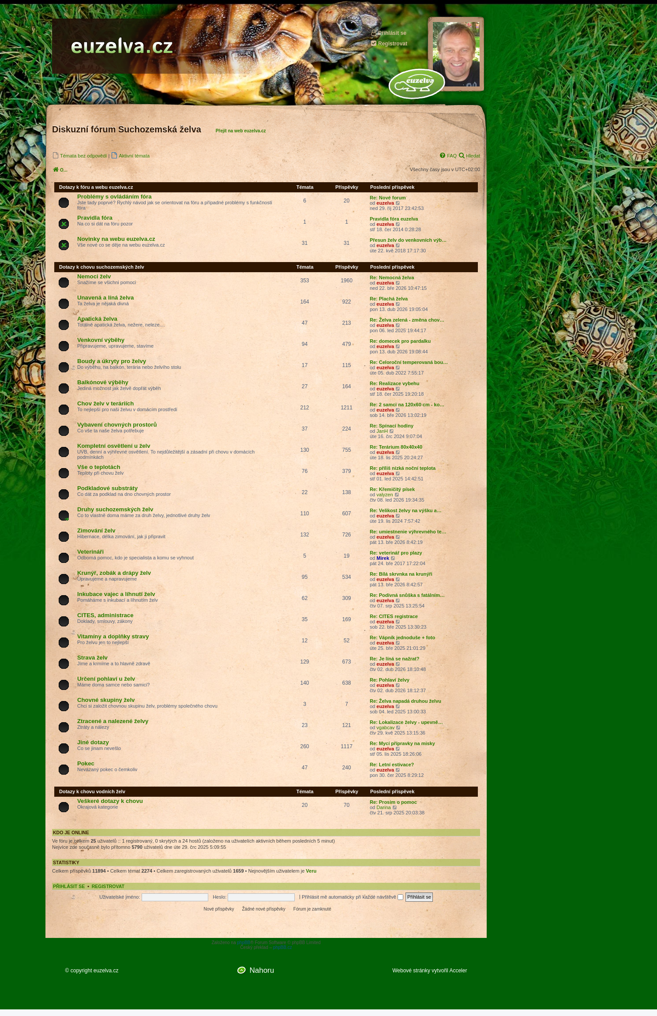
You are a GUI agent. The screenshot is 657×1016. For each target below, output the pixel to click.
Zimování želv (96, 530)
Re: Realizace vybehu (395, 383)
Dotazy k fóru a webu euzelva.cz (96, 187)
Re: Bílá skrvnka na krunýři (401, 574)
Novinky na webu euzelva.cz (116, 239)
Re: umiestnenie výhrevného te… (408, 531)
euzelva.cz (106, 970)
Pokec (85, 763)
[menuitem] (79, 155)
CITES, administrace (105, 615)
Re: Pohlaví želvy (389, 679)
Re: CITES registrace (394, 616)
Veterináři (90, 551)
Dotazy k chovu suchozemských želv (101, 267)
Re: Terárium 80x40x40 (396, 447)
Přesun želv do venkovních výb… (408, 240)
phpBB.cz (282, 947)
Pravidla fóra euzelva (394, 218)
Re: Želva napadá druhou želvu (405, 701)
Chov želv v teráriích (105, 403)
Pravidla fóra (95, 217)
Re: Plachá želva (389, 298)
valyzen (384, 494)
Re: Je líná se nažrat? (395, 658)
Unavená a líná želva (105, 297)
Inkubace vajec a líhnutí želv (116, 594)
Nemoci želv (94, 276)
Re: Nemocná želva (392, 277)
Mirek (382, 558)
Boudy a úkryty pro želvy (111, 361)
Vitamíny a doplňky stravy (113, 636)
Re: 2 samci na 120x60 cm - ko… (407, 404)
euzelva (385, 203)
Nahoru (261, 970)
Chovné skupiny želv (106, 700)
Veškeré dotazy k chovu (110, 801)
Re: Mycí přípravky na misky (402, 743)
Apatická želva (97, 318)
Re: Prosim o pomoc (393, 802)
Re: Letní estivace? (392, 764)
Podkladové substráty (107, 488)
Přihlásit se (388, 33)
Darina (383, 807)
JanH (382, 431)
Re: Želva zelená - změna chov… (407, 319)
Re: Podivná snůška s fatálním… (407, 595)
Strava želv (92, 657)
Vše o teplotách (98, 467)
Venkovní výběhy (100, 340)
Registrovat (388, 43)
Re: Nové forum (388, 197)
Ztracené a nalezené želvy (112, 721)
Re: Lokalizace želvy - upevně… (406, 722)
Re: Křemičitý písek (392, 489)
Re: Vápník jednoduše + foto (402, 637)
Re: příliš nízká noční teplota (402, 468)
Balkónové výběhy (102, 382)
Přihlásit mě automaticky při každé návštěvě (352, 897)
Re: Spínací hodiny (391, 425)
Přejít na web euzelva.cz (241, 130)
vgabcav (385, 727)
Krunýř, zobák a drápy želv (114, 573)
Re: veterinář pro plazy (396, 552)
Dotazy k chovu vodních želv (92, 791)
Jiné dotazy (93, 742)
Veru (311, 871)
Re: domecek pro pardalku (400, 341)
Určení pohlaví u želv (106, 678)
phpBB (243, 942)
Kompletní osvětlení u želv (113, 445)
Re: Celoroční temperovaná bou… (409, 362)
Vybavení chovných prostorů (117, 424)
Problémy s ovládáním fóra (114, 196)
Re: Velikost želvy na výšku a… (406, 510)
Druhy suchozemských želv (115, 509)
